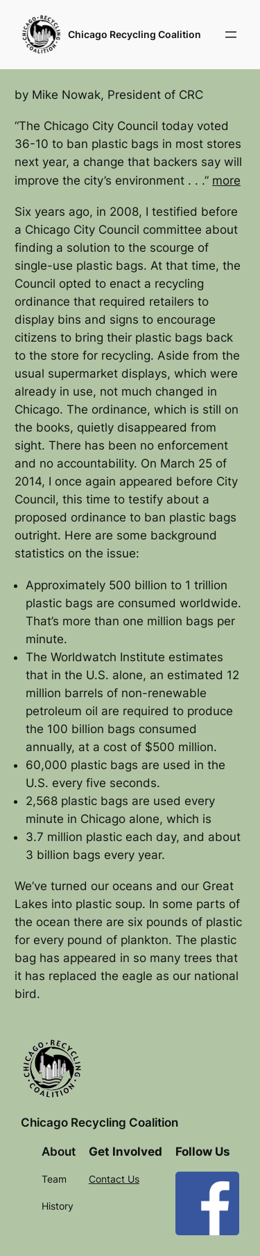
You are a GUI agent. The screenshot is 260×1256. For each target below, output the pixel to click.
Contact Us (114, 1179)
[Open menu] (231, 34)
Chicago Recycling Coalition (134, 34)
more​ (226, 180)
